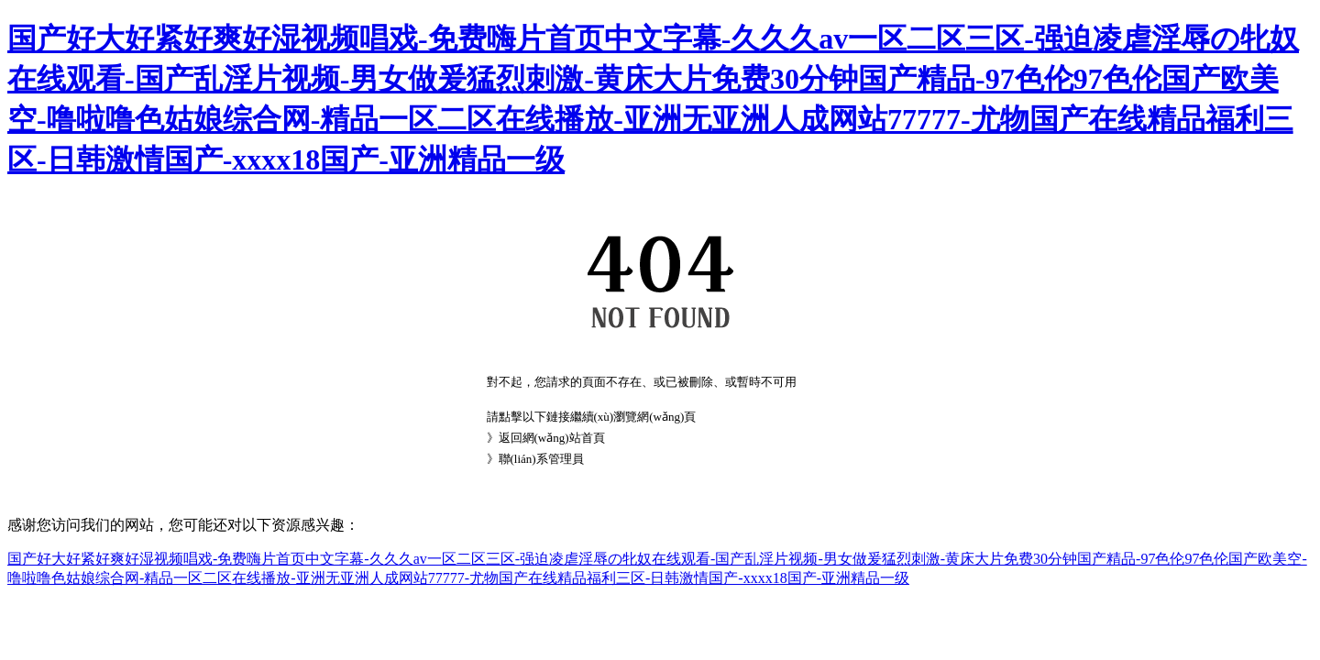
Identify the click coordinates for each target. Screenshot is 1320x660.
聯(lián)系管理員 (541, 459)
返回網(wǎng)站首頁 (552, 438)
